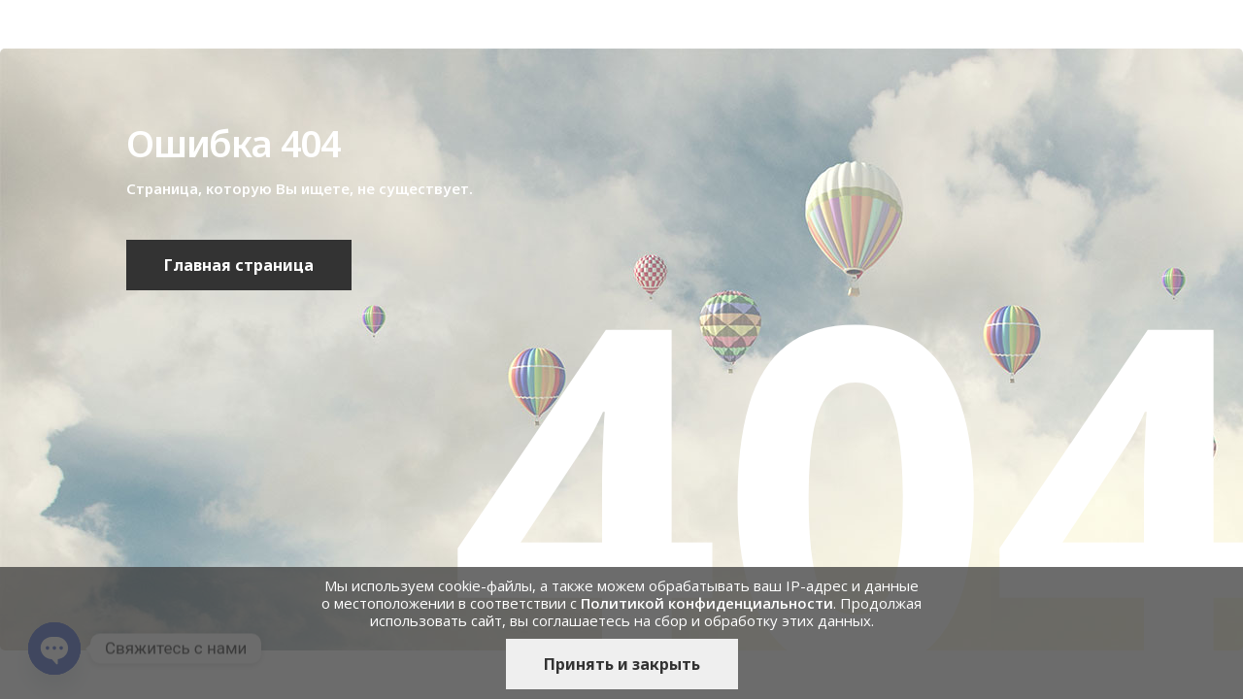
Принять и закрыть (622, 664)
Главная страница (239, 265)
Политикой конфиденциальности (707, 603)
